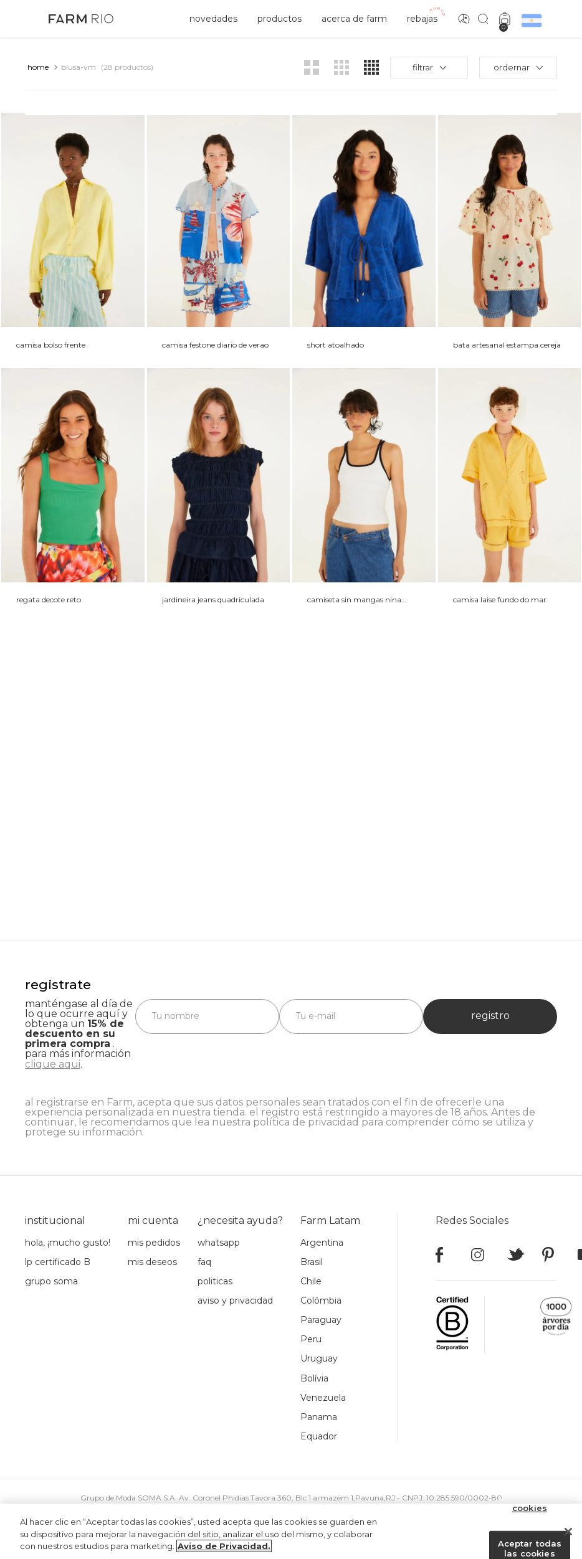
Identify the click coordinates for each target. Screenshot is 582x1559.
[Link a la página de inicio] (38, 67)
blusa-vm (78, 67)
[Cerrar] (568, 1534)
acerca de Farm (354, 18)
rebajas (422, 18)
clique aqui (52, 1064)
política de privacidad (306, 1122)
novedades (213, 18)
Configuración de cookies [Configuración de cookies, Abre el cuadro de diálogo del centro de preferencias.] (529, 1507)
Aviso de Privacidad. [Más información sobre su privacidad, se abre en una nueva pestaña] (224, 1550)
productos (279, 18)
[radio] (311, 67)
